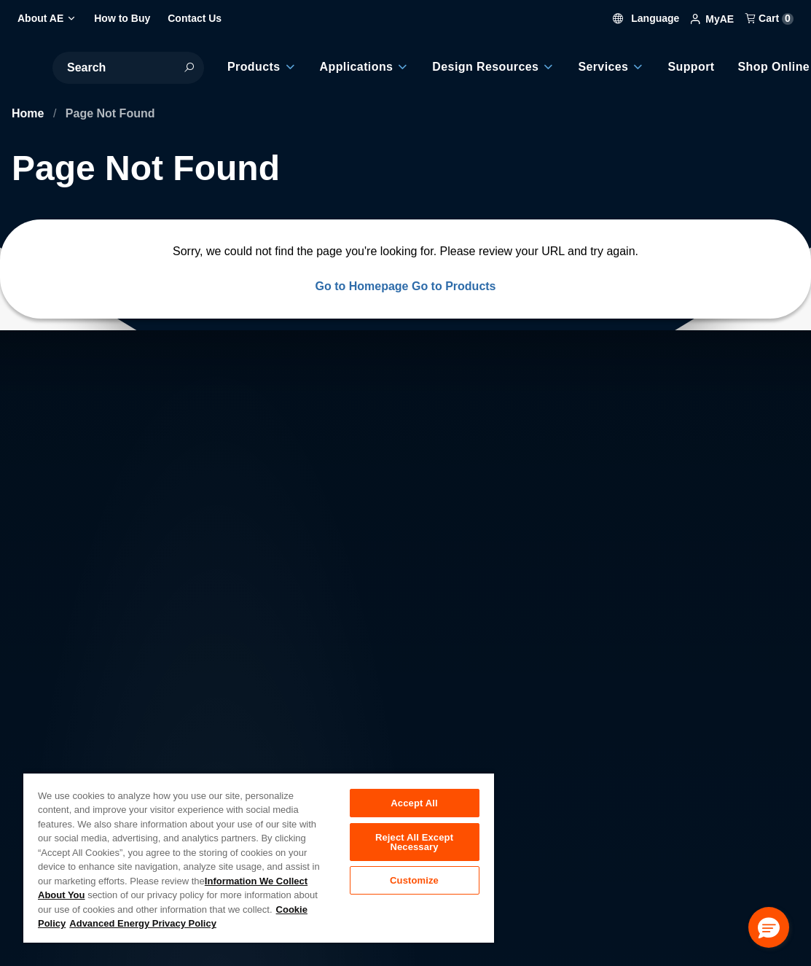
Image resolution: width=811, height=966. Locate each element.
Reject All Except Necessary (414, 843)
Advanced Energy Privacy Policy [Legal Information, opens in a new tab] (142, 923)
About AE (125, 739)
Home (29, 113)
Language (646, 18)
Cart (769, 18)
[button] (768, 927)
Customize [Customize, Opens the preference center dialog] (414, 884)
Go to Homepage (361, 286)
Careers (246, 739)
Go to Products (454, 286)
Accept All (414, 803)
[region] (258, 857)
